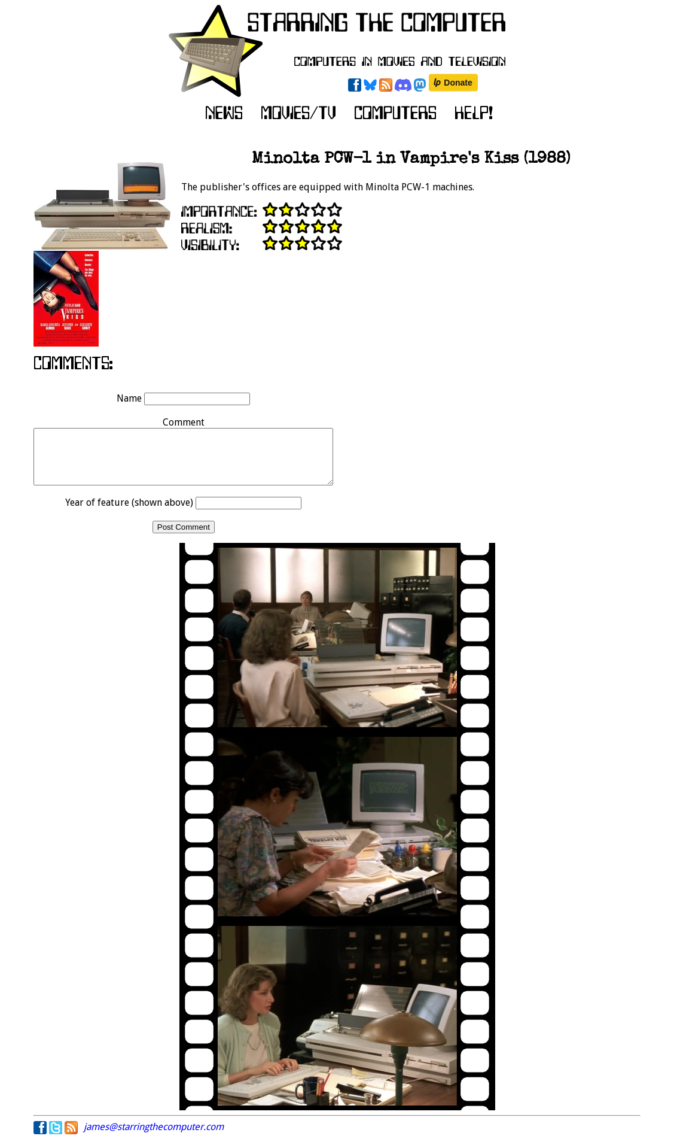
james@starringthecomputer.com (154, 1137)
